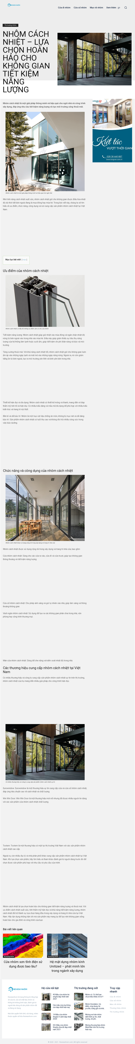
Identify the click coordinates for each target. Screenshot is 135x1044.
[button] (125, 7)
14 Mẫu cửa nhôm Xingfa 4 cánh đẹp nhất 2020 (63, 1014)
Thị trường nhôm (10, 25)
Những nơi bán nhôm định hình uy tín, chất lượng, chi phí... (94, 1015)
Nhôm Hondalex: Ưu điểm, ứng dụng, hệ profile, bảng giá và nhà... (94, 1006)
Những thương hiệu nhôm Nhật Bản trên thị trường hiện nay (94, 1025)
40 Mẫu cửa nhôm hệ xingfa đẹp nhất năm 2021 (62, 995)
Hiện (24, 260)
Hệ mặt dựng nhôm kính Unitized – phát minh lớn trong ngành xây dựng (67, 966)
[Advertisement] (45, 233)
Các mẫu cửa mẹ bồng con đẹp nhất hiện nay (62, 1005)
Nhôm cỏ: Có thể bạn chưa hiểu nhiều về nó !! (94, 995)
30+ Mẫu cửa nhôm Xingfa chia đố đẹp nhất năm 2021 (63, 1024)
